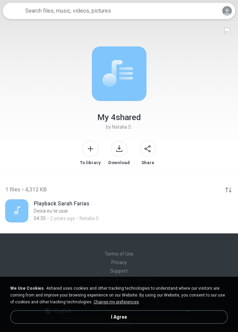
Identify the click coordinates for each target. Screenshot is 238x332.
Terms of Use (119, 254)
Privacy (119, 262)
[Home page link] (13, 11)
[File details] (119, 210)
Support (119, 271)
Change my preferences (116, 302)
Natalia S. (122, 127)
